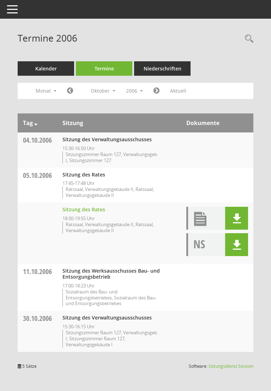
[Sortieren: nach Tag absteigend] (35, 123)
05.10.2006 (37, 175)
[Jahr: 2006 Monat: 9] (70, 91)
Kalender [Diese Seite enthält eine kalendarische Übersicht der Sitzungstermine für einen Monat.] (46, 68)
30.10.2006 (37, 318)
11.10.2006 (37, 271)
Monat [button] (46, 90)
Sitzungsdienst (231, 366)
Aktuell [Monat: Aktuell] (178, 90)
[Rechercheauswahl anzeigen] (247, 39)
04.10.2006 (37, 140)
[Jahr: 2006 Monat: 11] (156, 91)
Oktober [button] (103, 90)
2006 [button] (134, 90)
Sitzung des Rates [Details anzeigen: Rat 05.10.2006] (83, 209)
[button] (236, 218)
